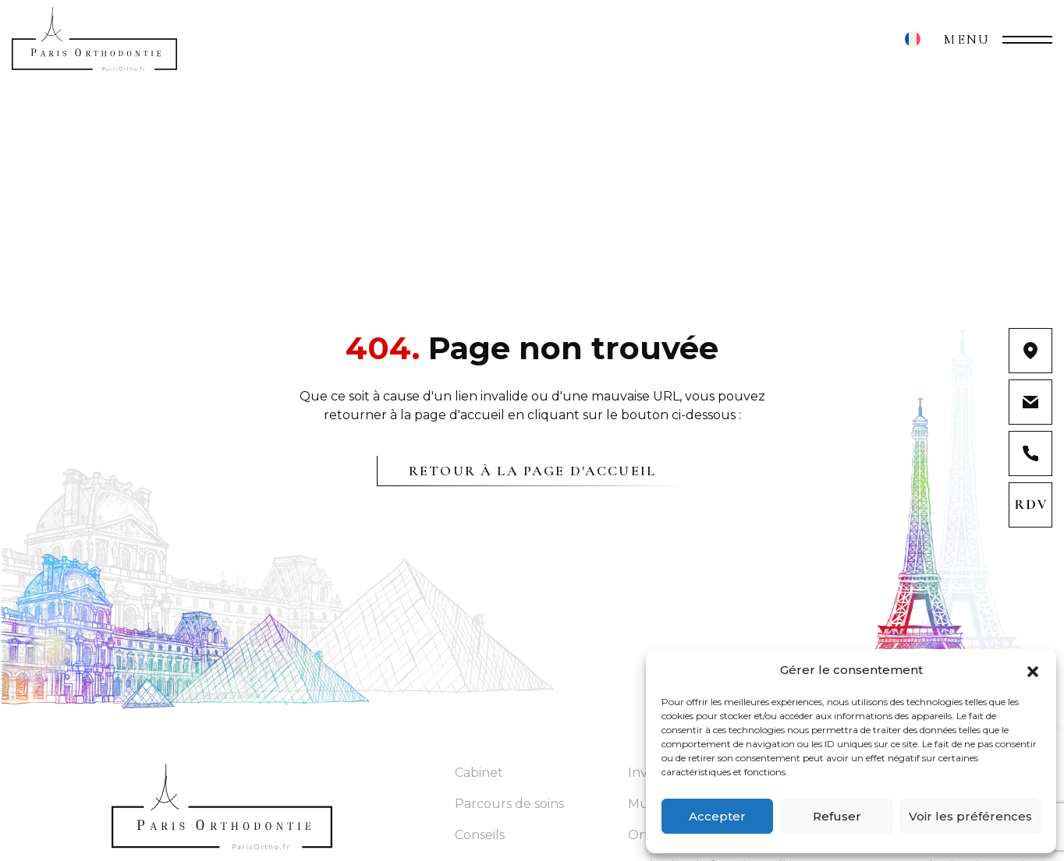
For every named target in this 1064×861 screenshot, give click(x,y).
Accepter (717, 816)
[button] (1033, 670)
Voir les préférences (970, 816)
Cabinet (479, 772)
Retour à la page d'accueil (532, 470)
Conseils (480, 834)
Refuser (837, 816)
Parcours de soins (509, 803)
